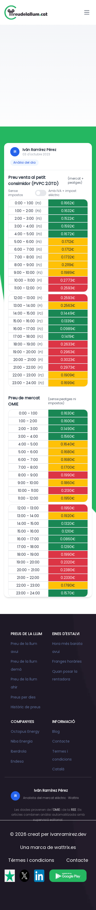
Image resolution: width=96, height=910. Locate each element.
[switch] (40, 193)
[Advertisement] (48, 75)
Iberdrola (18, 751)
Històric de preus (25, 707)
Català (58, 769)
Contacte (61, 741)
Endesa (17, 761)
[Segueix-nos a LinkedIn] (39, 876)
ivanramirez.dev (68, 834)
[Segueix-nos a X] (24, 876)
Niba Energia (22, 741)
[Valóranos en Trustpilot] (10, 876)
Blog (56, 731)
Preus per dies (23, 697)
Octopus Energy (25, 731)
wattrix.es (65, 847)
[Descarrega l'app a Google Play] (68, 875)
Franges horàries (67, 661)
